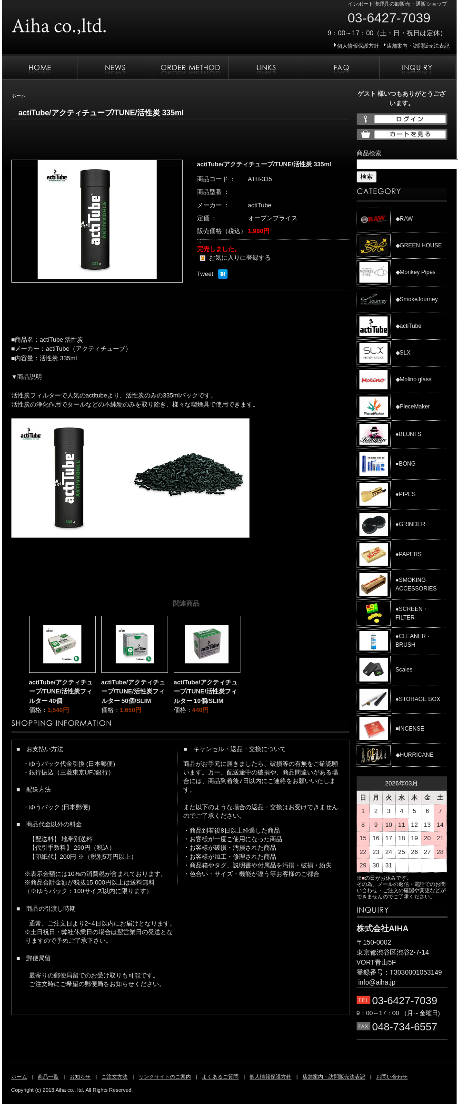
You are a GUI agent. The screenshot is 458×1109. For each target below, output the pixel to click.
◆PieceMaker (413, 406)
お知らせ (115, 68)
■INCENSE (410, 728)
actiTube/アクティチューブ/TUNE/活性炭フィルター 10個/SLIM (206, 691)
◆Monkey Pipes (416, 272)
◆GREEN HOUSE (419, 245)
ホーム (39, 68)
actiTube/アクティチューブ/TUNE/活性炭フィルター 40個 (61, 691)
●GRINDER (411, 524)
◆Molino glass (414, 379)
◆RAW (404, 218)
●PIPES (406, 494)
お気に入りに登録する (240, 257)
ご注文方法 (190, 68)
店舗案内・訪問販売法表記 (418, 46)
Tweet (205, 273)
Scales (404, 669)
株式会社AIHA (87, 23)
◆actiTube (409, 326)
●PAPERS (409, 554)
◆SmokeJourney (417, 299)
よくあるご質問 (341, 68)
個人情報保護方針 (358, 46)
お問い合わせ (417, 68)
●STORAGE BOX (418, 699)
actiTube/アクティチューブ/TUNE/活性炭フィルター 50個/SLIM (133, 691)
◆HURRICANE (415, 755)
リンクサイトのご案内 (266, 68)
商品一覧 (48, 1076)
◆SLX (403, 352)
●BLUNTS (409, 434)
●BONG (406, 463)
